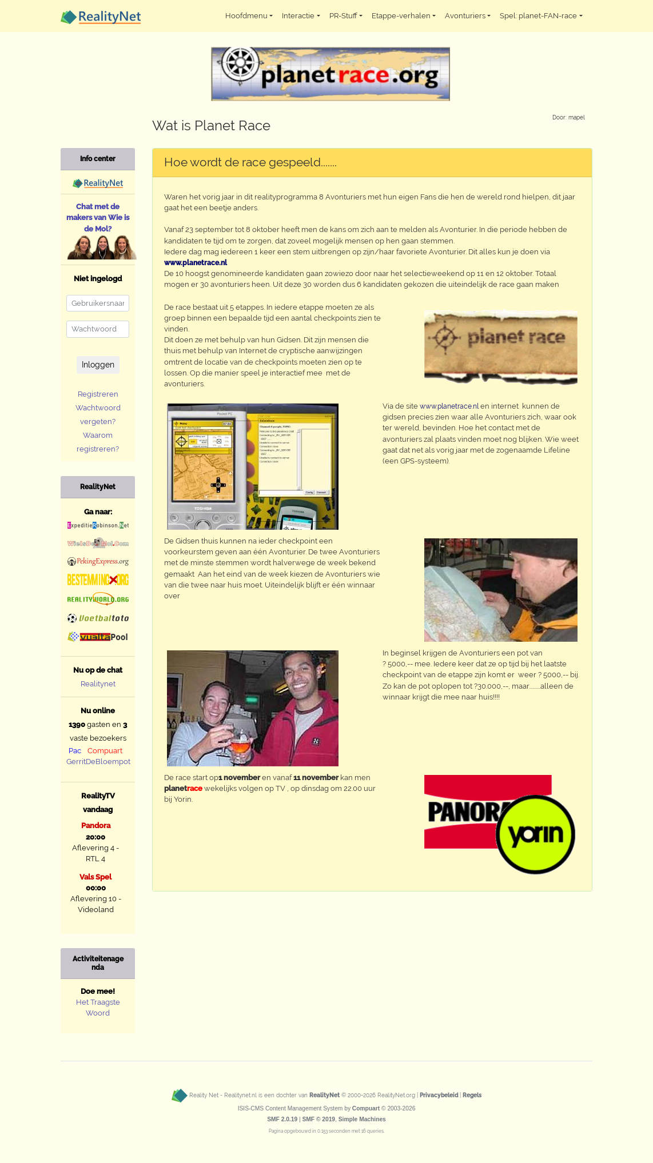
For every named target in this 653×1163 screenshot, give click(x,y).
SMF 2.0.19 (282, 1119)
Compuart (104, 750)
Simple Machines (362, 1119)
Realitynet (98, 684)
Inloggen (98, 364)
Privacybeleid (439, 1095)
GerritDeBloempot (98, 761)
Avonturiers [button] (465, 15)
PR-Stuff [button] (343, 15)
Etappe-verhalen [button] (401, 15)
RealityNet (324, 1095)
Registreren (98, 394)
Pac (75, 750)
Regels (472, 1095)
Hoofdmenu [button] (246, 15)
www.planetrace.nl (449, 406)
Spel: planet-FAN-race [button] (538, 15)
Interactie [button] (298, 15)
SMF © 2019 (318, 1119)
